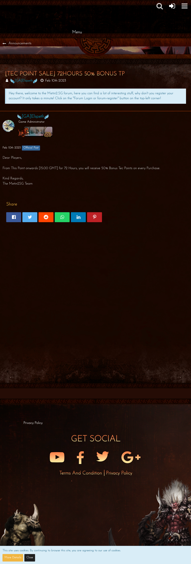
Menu (77, 32)
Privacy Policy (119, 473)
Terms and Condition (81, 473)
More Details (12, 557)
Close (29, 557)
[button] (160, 6)
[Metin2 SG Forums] (76, 5)
